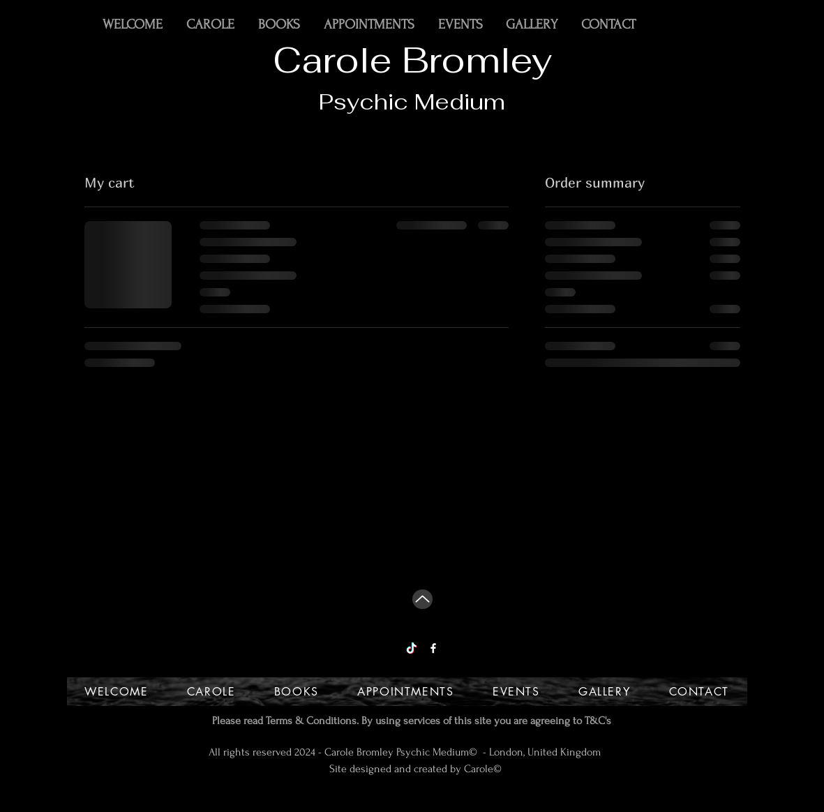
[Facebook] (433, 648)
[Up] (422, 599)
